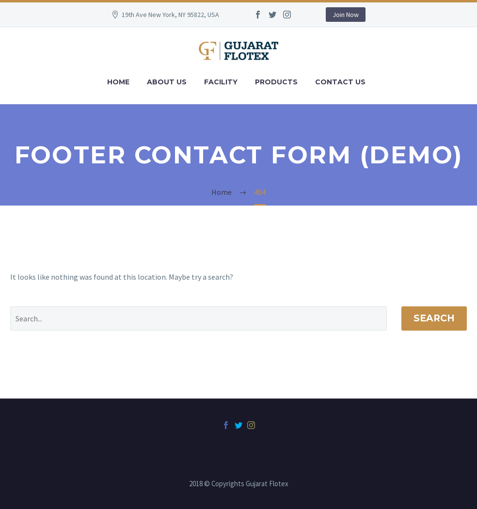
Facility (221, 82)
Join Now (346, 14)
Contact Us (340, 82)
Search (434, 318)
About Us (167, 82)
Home (118, 82)
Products (276, 82)
